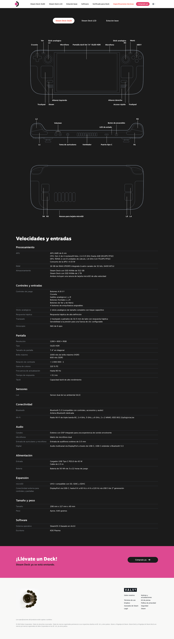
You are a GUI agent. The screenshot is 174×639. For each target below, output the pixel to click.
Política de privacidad (148, 603)
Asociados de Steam (131, 606)
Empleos (127, 603)
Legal (126, 608)
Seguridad (144, 606)
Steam (143, 608)
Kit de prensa (145, 600)
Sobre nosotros (129, 595)
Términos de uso (129, 600)
